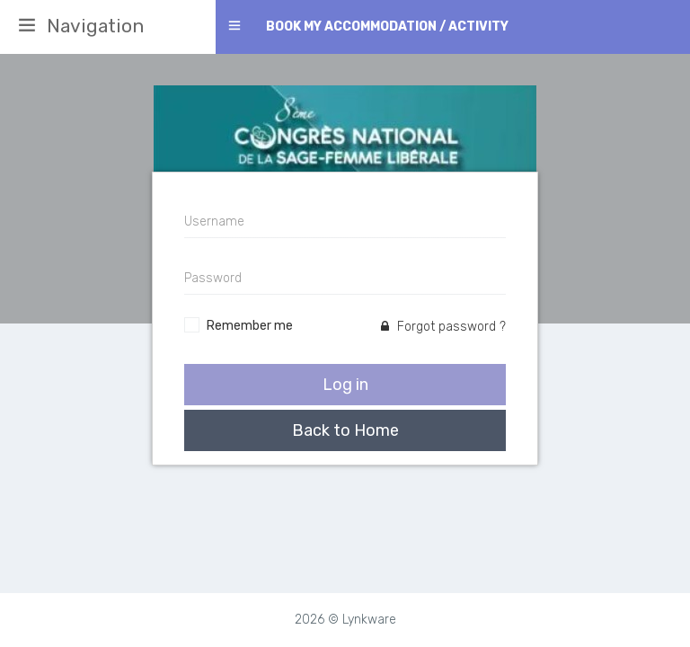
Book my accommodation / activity (387, 26)
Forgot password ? (443, 326)
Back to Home (345, 430)
